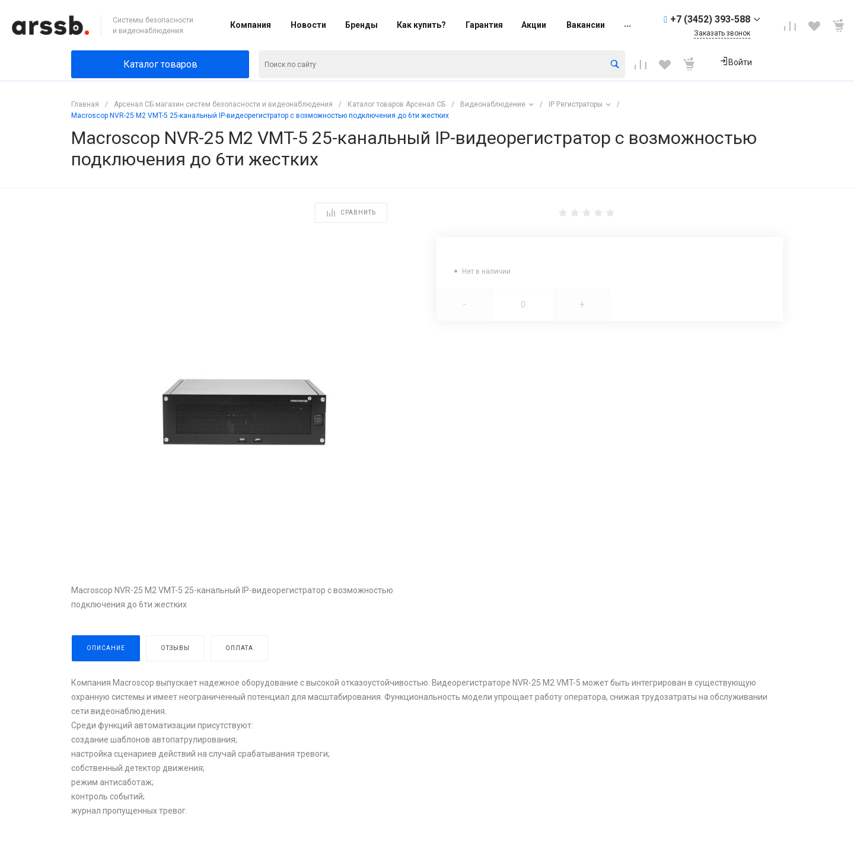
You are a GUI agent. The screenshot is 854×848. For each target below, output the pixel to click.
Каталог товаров (160, 64)
